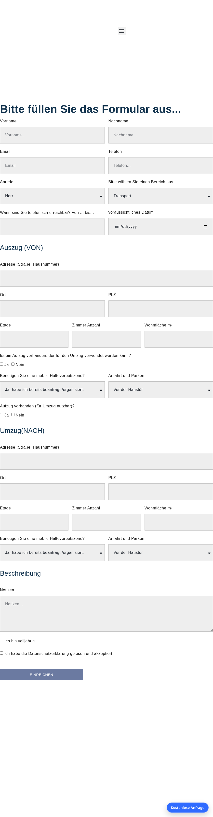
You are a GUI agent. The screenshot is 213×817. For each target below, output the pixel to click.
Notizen (7, 590)
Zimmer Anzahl (86, 325)
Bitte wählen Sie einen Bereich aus (140, 182)
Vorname (8, 121)
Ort (3, 295)
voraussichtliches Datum (131, 212)
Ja (6, 365)
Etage (5, 325)
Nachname (118, 121)
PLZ (112, 295)
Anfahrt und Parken (126, 376)
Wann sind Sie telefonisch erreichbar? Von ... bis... (47, 213)
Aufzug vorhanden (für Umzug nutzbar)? (37, 406)
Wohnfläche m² (159, 325)
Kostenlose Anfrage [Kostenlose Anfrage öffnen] (187, 807)
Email (5, 152)
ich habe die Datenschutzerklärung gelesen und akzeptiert (58, 653)
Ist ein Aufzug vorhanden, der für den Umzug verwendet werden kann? (65, 356)
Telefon (115, 152)
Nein (20, 365)
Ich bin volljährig (19, 641)
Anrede (6, 182)
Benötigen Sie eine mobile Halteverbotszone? (42, 376)
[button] (122, 31)
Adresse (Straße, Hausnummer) (29, 264)
